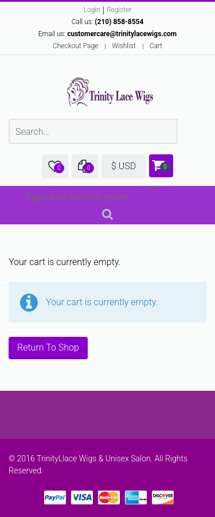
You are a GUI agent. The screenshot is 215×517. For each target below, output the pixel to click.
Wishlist (123, 46)
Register (119, 10)
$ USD (123, 166)
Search (107, 216)
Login (92, 10)
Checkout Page (75, 46)
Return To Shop (48, 347)
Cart (156, 46)
